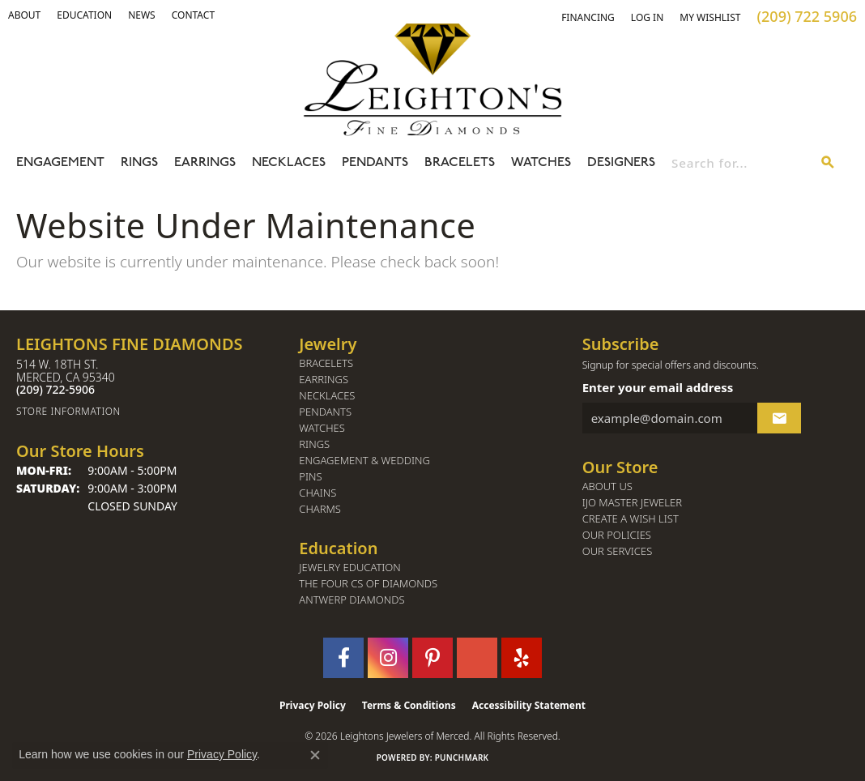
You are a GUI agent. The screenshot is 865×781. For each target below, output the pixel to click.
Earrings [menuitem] (323, 379)
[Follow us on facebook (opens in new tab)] (343, 658)
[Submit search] (828, 163)
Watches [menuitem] (322, 428)
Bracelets (459, 162)
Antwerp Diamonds (351, 600)
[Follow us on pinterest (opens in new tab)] (432, 658)
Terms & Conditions (409, 705)
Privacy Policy (312, 705)
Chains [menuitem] (317, 493)
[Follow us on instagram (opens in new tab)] (388, 658)
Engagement (60, 162)
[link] (84, 15)
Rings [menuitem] (314, 444)
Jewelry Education (349, 567)
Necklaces (289, 162)
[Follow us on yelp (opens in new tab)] (521, 658)
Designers (621, 162)
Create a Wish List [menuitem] (630, 519)
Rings (139, 162)
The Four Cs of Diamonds (368, 583)
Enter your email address (658, 387)
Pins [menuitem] (310, 477)
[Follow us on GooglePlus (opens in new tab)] (477, 658)
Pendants (375, 162)
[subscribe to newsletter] (779, 418)
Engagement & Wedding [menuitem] (364, 460)
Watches (541, 162)
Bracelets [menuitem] (326, 363)
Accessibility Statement (529, 705)
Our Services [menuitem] (617, 551)
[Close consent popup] (315, 755)
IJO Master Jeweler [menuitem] (632, 502)
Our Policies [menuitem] (616, 535)
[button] (24, 15)
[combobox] (739, 163)
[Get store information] (149, 411)
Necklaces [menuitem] (327, 395)
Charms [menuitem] (320, 509)
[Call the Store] (55, 389)
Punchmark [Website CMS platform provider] (462, 757)
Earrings (205, 162)
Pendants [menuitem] (325, 412)
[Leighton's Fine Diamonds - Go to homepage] (432, 79)
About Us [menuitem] (607, 486)
